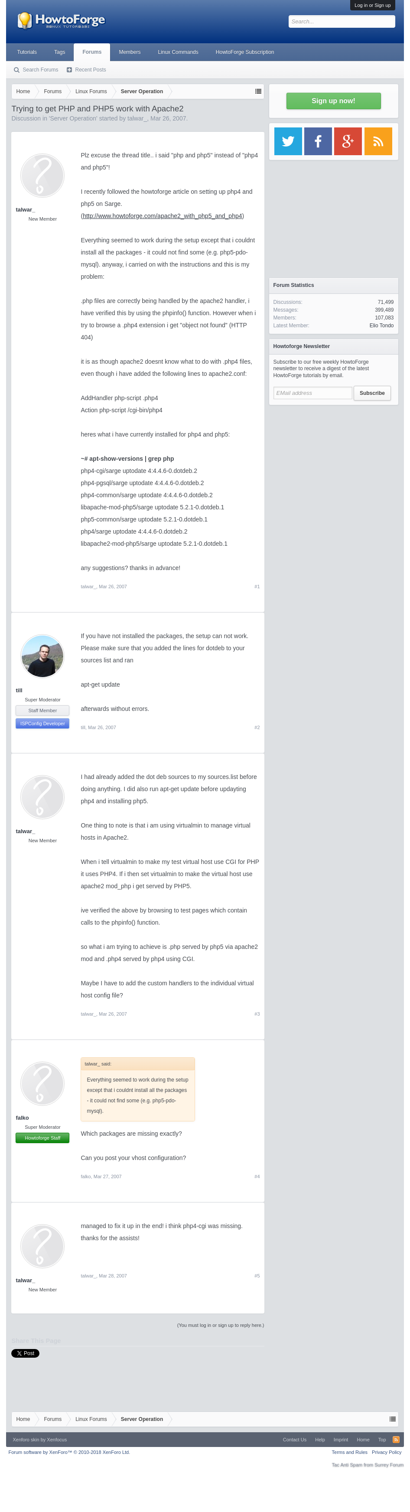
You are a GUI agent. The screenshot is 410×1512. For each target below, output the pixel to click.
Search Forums (40, 70)
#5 (257, 1275)
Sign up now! (333, 100)
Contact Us (294, 1439)
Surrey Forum (388, 1464)
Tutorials (27, 52)
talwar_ (137, 118)
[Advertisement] (334, 464)
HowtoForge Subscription (245, 52)
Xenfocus (57, 1439)
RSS (396, 1439)
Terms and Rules (350, 1452)
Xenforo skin (26, 1439)
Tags (59, 52)
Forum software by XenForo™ (69, 1452)
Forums (91, 52)
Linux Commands (178, 52)
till (19, 690)
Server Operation (73, 118)
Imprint (341, 1439)
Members (129, 52)
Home (363, 1439)
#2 (257, 727)
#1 (257, 586)
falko (22, 1117)
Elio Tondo (382, 326)
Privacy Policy (386, 1452)
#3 (257, 1014)
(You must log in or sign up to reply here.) (220, 1325)
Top (382, 1439)
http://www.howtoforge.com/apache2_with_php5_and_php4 (162, 215)
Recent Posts (90, 70)
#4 (257, 1176)
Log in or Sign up (372, 5)
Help (320, 1439)
